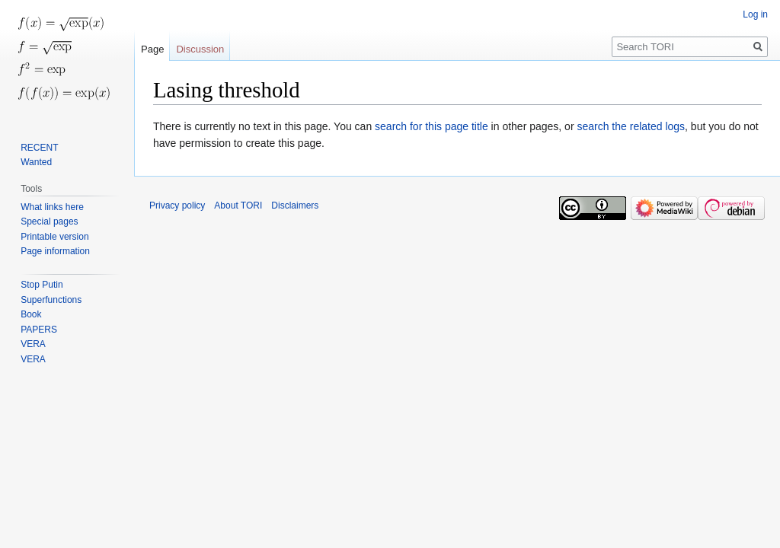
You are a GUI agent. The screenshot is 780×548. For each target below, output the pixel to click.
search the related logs (631, 126)
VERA (33, 344)
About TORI (238, 205)
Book (31, 314)
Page (152, 49)
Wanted (36, 162)
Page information (55, 251)
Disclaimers (294, 205)
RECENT (39, 147)
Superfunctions (51, 300)
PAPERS (39, 329)
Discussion (200, 49)
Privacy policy (177, 205)
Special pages (49, 221)
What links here (52, 207)
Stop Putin (41, 284)
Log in (755, 14)
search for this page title (431, 126)
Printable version (54, 236)
